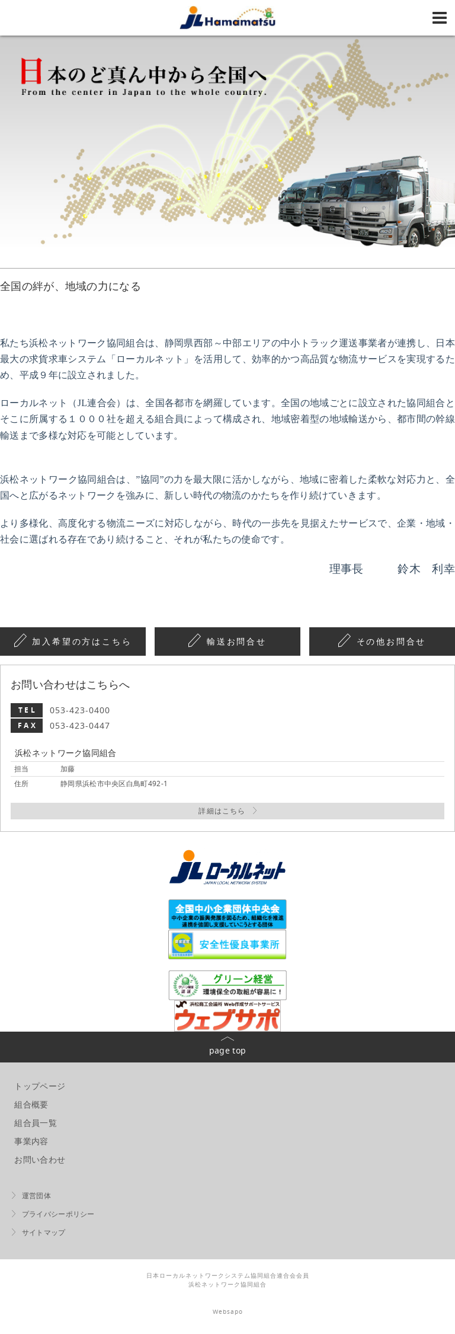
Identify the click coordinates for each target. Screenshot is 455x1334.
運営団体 (36, 1196)
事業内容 (31, 1141)
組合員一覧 (35, 1122)
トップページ (39, 1086)
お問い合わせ (39, 1159)
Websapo (228, 1312)
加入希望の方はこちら (82, 641)
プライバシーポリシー (58, 1214)
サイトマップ (44, 1232)
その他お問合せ (392, 641)
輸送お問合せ (237, 641)
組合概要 (31, 1104)
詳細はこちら (221, 811)
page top (227, 1050)
